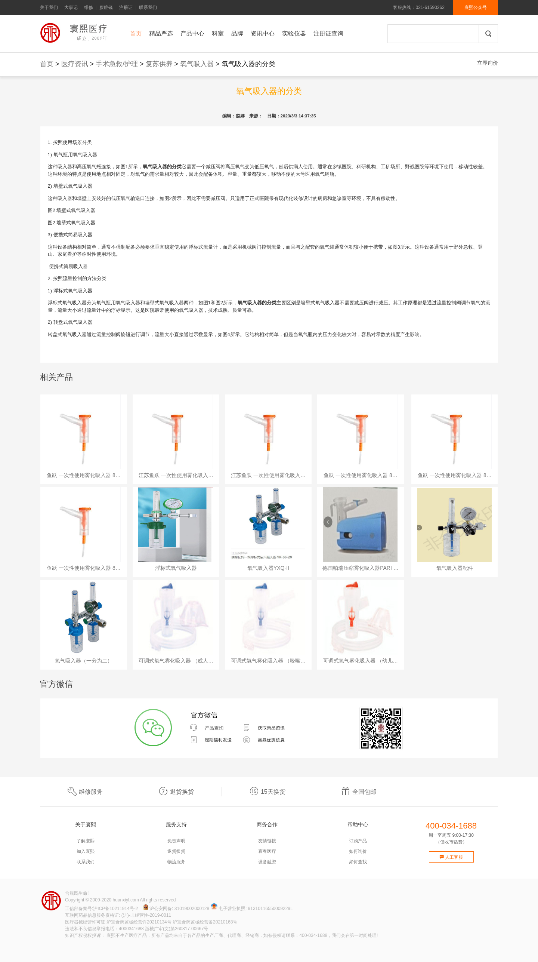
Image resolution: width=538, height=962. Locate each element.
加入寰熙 (86, 851)
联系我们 (148, 7)
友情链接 (267, 840)
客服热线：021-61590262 (418, 7)
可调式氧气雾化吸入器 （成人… (176, 661)
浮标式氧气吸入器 (176, 568)
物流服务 (176, 861)
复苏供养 (159, 64)
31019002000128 (191, 908)
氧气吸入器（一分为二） (83, 661)
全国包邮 (358, 792)
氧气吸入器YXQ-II (268, 568)
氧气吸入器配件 (454, 568)
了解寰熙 (86, 840)
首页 (46, 64)
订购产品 (358, 840)
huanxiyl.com (126, 900)
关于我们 (49, 7)
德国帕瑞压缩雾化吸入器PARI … (360, 568)
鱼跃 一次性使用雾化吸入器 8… (84, 475)
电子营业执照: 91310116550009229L (252, 908)
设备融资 (267, 861)
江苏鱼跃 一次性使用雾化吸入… (176, 475)
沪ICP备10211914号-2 (115, 908)
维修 (88, 7)
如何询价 (358, 851)
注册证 (126, 7)
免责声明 (176, 840)
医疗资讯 (74, 64)
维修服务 (85, 792)
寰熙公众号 (475, 7)
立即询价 (487, 63)
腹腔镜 (106, 7)
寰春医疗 (267, 851)
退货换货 (176, 792)
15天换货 (267, 792)
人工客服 (451, 857)
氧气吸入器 (197, 64)
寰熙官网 (75, 32)
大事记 (71, 7)
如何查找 (358, 861)
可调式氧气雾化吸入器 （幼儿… (360, 661)
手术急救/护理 (117, 64)
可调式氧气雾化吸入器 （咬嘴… (268, 661)
